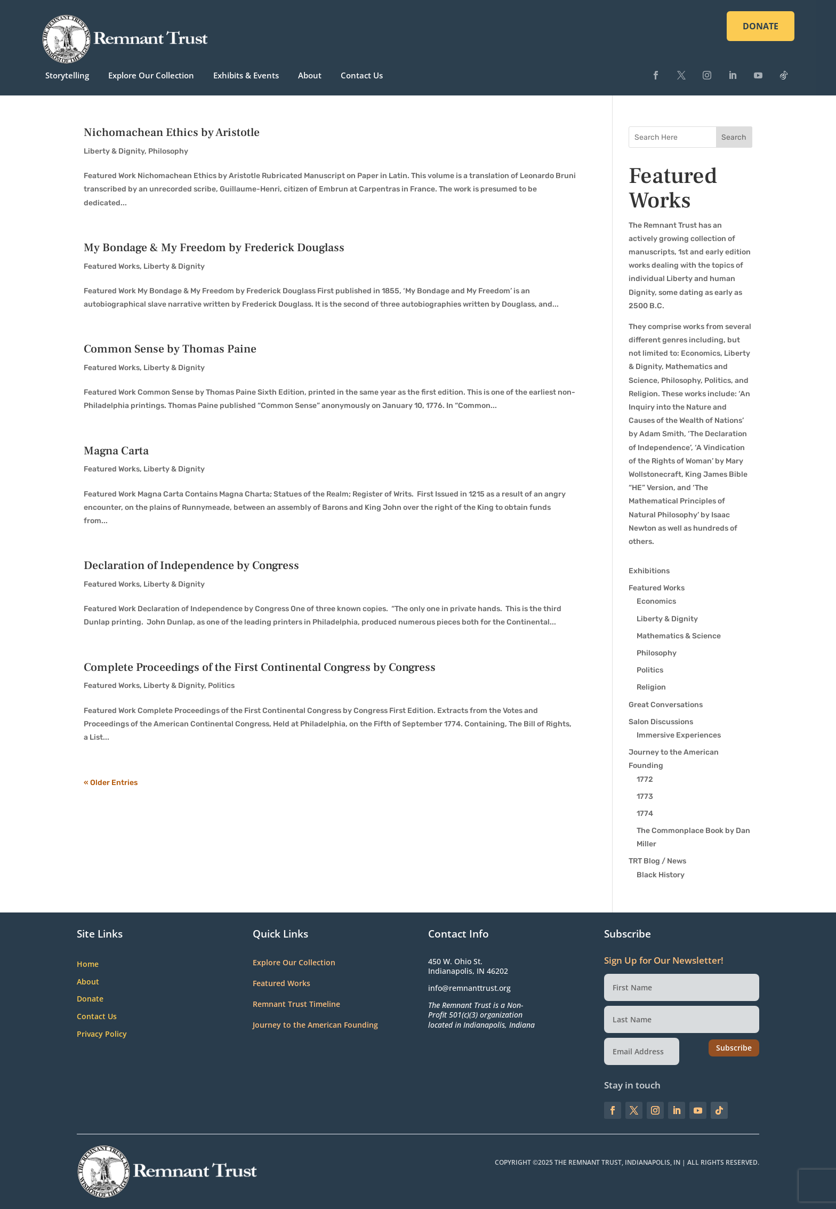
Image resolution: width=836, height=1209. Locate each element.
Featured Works (112, 266)
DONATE (760, 26)
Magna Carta (116, 450)
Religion (651, 687)
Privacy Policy (102, 1034)
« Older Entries (111, 782)
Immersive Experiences (679, 735)
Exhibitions (649, 570)
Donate (90, 999)
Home (88, 964)
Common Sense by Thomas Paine (170, 348)
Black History (661, 874)
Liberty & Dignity (114, 151)
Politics (221, 685)
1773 (645, 796)
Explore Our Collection (151, 75)
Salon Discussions (661, 721)
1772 (645, 779)
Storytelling (67, 75)
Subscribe (734, 1048)
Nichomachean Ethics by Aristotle (172, 132)
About (309, 75)
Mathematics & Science (679, 635)
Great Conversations (666, 704)
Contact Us (362, 75)
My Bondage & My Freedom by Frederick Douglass (214, 247)
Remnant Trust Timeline (296, 1004)
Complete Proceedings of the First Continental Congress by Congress (260, 667)
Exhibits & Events (246, 75)
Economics (656, 601)
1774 (645, 813)
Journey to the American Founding (315, 1025)
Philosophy (168, 151)
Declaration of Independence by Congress (191, 565)
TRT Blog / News (657, 861)
